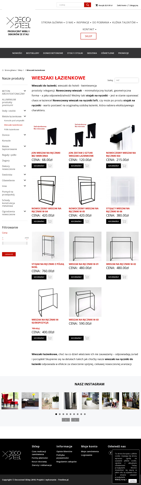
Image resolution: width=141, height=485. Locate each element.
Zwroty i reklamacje (42, 465)
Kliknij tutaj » (121, 479)
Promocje (123, 53)
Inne (4, 186)
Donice (6, 134)
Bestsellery (32, 53)
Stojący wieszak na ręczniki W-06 (118, 210)
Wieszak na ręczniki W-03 (84, 319)
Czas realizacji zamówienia (39, 453)
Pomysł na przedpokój (8, 193)
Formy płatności (40, 457)
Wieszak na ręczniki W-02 (121, 264)
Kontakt (88, 29)
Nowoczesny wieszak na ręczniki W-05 (83, 210)
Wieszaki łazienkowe (13, 125)
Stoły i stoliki (75, 53)
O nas (69, 22)
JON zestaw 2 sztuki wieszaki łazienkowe (81, 154)
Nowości (17, 53)
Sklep (88, 36)
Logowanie (86, 455)
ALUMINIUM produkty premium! (9, 102)
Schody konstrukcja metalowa (8, 203)
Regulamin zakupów (66, 461)
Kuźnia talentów (124, 22)
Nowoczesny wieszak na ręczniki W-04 (46, 210)
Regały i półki (9, 154)
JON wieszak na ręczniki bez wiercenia (46, 154)
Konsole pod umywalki (14, 120)
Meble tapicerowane (9, 148)
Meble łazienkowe (11, 116)
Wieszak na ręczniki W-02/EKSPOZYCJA (45, 321)
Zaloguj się (133, 5)
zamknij (133, 481)
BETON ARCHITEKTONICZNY (13, 92)
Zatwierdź (9, 254)
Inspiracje (82, 22)
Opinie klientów (64, 451)
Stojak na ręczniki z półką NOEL (48, 266)
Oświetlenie (107, 53)
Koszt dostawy (39, 461)
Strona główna (52, 22)
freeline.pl (63, 479)
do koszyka (49, 165)
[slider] (2, 243)
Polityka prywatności (62, 456)
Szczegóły (39, 166)
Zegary (6, 160)
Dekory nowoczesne (8, 167)
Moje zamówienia (90, 451)
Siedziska (92, 53)
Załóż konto (122, 5)
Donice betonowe (53, 53)
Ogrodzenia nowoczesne (8, 213)
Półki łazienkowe (11, 129)
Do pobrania (100, 22)
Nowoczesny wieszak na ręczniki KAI (121, 154)
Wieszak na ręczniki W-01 (84, 264)
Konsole (6, 140)
